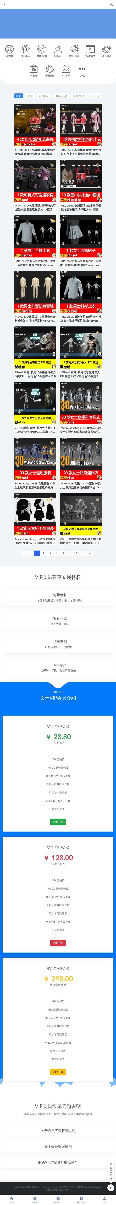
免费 (30, 95)
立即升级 (58, 821)
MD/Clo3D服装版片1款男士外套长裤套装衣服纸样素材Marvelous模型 (35, 320)
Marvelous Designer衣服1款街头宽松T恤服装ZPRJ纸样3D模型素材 (35, 542)
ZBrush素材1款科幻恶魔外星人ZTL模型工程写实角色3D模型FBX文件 (81, 376)
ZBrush (96, 95)
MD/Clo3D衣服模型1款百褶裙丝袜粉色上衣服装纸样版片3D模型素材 (80, 153)
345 (78, 553)
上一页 (28, 553)
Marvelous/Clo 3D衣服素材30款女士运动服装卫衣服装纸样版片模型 (35, 487)
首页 (11, 1200)
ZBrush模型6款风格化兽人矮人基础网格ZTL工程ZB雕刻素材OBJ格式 (81, 542)
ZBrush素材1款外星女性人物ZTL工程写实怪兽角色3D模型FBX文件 (35, 431)
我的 (104, 1200)
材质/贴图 (79, 95)
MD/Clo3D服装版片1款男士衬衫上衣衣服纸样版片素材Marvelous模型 (80, 320)
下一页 (88, 553)
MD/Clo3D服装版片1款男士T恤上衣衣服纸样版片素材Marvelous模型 (35, 265)
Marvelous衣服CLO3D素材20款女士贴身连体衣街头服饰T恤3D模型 (81, 487)
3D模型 (44, 95)
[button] (58, 1130)
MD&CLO (61, 95)
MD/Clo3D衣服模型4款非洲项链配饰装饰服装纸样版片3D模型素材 (35, 153)
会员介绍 (111, 1171)
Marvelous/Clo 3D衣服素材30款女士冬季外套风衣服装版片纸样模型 (81, 431)
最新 (18, 95)
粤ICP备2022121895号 (57, 1190)
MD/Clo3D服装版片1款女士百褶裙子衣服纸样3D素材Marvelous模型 (81, 265)
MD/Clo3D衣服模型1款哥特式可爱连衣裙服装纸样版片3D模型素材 (35, 209)
